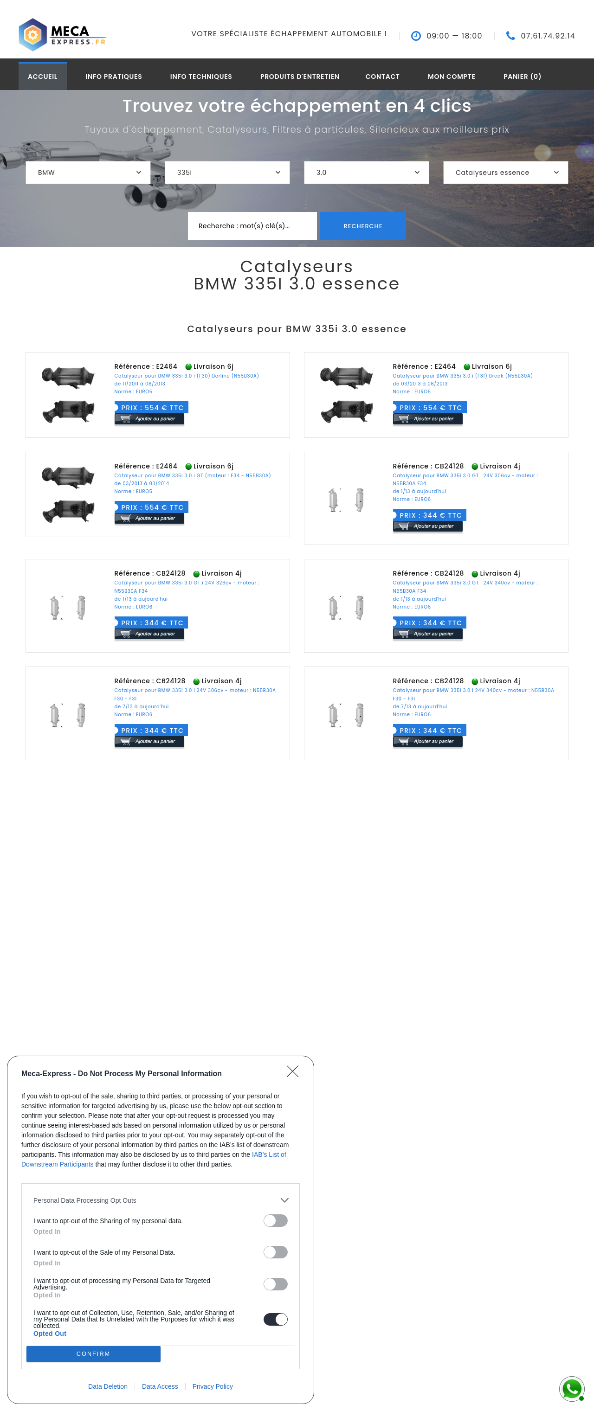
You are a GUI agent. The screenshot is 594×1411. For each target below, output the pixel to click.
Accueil (43, 76)
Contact (383, 76)
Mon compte (452, 76)
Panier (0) (523, 76)
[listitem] (160, 1200)
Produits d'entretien (300, 76)
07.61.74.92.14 (548, 36)
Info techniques (201, 76)
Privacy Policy (213, 1386)
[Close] (295, 1074)
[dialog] (160, 1230)
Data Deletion (108, 1386)
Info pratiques (113, 76)
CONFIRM (93, 1353)
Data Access (160, 1386)
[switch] (276, 1220)
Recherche (362, 226)
